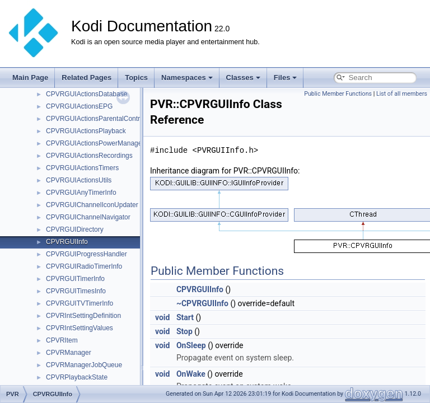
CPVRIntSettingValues (79, 328)
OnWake (190, 373)
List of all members (401, 93)
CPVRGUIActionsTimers (82, 168)
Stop (184, 331)
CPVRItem (62, 340)
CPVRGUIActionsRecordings (89, 156)
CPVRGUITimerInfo (75, 279)
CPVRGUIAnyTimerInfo (81, 192)
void (162, 317)
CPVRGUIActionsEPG (79, 106)
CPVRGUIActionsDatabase (86, 94)
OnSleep (191, 345)
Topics (136, 77)
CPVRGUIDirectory (75, 229)
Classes (243, 77)
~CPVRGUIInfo (202, 303)
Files (285, 77)
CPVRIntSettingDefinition (83, 316)
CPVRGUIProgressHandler (86, 254)
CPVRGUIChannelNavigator (88, 217)
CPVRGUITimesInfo (76, 291)
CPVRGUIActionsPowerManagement (101, 143)
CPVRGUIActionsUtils (78, 180)
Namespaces (187, 77)
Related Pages (86, 77)
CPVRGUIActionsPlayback (86, 131)
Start (185, 317)
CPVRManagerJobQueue (84, 365)
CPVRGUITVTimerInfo (79, 303)
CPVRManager (68, 353)
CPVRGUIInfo (67, 242)
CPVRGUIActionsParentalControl (95, 119)
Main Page (30, 77)
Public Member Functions (338, 93)
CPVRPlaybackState (77, 377)
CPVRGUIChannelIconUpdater (92, 205)
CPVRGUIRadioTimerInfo (84, 266)
